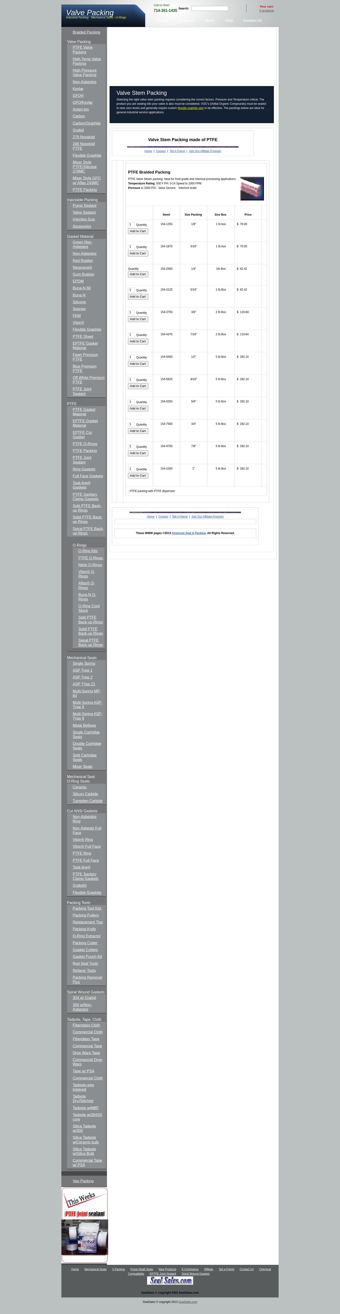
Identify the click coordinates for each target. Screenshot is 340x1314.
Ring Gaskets (84, 476)
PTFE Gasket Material (84, 419)
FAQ (229, 28)
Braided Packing (86, 40)
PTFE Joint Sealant (82, 398)
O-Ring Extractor (87, 943)
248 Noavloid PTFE (84, 153)
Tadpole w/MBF (86, 1115)
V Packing (118, 1276)
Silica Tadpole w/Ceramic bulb (86, 1147)
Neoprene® (82, 275)
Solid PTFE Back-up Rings (87, 526)
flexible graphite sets (191, 115)
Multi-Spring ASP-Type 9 (87, 723)
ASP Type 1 (83, 678)
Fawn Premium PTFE (85, 364)
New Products (167, 1276)
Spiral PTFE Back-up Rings (88, 538)
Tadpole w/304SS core (87, 1124)
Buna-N (79, 302)
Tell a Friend (226, 1276)
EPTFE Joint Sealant (163, 1281)
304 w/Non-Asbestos (82, 1014)
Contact (161, 158)
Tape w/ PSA (83, 1078)
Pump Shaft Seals (141, 1276)
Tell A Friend (177, 158)
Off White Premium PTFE (89, 387)
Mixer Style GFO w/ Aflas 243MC (87, 187)
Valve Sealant (84, 220)
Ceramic (80, 794)
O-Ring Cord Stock (89, 615)
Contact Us (252, 28)
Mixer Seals (83, 774)
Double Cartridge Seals (87, 753)
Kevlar (78, 96)
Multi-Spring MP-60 (87, 700)
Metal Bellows (84, 733)
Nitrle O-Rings (90, 572)
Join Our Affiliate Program (205, 158)
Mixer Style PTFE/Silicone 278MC (85, 173)
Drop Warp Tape (86, 1060)
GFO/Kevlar (83, 110)
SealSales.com (187, 1309)
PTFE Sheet (83, 344)
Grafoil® (80, 893)
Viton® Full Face (87, 854)
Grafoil (78, 137)
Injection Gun (84, 227)
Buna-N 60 (82, 295)
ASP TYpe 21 (84, 691)
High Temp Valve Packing (87, 68)
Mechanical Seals (96, 1276)
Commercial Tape (87, 1053)
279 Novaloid (84, 144)
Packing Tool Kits (87, 916)
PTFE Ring (82, 861)
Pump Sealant (85, 213)
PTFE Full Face (86, 868)
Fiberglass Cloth (86, 1033)
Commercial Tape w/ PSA (87, 1170)
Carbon (79, 124)
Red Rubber (83, 268)
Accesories (82, 233)
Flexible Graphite (87, 163)
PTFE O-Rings (85, 451)
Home (163, 28)
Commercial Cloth (88, 1039)
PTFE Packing (85, 197)
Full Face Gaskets (88, 483)
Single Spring (84, 671)
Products (186, 28)
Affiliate (208, 1276)
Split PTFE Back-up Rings (87, 515)
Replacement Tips (88, 929)
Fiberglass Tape (86, 1046)
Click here (237, 64)
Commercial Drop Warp (87, 1069)
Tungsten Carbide (88, 808)
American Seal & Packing (189, 540)
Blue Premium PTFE (84, 375)
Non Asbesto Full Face (87, 837)
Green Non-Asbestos (83, 252)
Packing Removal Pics (87, 987)
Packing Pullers (86, 923)
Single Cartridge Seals (86, 741)
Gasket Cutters (85, 957)
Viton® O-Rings (86, 581)
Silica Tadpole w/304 (84, 1135)
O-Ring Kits (88, 558)
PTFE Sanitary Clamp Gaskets (85, 504)
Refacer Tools (84, 978)
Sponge (79, 316)
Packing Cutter (85, 950)
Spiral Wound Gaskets (196, 1281)
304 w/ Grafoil (84, 1005)
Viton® (78, 330)
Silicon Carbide (85, 801)
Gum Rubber (83, 282)
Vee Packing (83, 1188)
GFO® (78, 103)
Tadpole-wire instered (83, 1094)
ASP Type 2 (83, 685)
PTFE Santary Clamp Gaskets (85, 883)
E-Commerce (190, 1276)
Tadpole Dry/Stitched (83, 1106)
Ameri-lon (81, 117)
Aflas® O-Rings (86, 592)
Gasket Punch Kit (87, 964)
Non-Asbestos (85, 89)
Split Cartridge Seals (85, 764)
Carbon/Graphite (87, 130)
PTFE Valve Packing (83, 57)
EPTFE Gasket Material (85, 352)
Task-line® (81, 874)
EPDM (78, 289)
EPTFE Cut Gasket (82, 442)
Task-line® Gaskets (81, 492)
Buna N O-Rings (87, 604)
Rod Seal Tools (85, 971)
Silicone (79, 309)
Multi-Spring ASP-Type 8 (87, 712)
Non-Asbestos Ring (85, 826)
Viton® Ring (83, 847)
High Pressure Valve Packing (85, 80)
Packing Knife (84, 936)
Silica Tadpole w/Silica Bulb (84, 1158)
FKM (77, 323)
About (209, 28)
